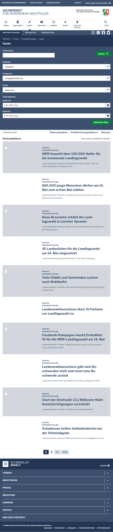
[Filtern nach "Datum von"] (54, 105)
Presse (7, 487)
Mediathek (9, 495)
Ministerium (10, 480)
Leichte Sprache (36, 3)
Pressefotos (30, 33)
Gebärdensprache (53, 3)
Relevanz (105, 132)
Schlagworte (7, 74)
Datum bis (6, 111)
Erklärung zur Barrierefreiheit (14, 3)
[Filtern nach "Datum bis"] (54, 115)
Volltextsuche (8, 51)
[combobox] (56, 66)
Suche (101, 53)
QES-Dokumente (104, 528)
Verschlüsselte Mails (87, 528)
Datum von (7, 101)
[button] (98, 3)
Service (7, 510)
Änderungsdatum (9, 97)
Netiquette (72, 528)
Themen (7, 472)
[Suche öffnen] (106, 24)
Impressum (48, 528)
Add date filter (101, 122)
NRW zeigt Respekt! (14, 517)
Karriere (8, 502)
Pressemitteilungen (11, 33)
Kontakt (78, 3)
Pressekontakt (48, 33)
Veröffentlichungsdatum (84, 132)
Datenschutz (60, 528)
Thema (5, 85)
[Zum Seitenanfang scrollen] (107, 527)
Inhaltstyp (6, 62)
